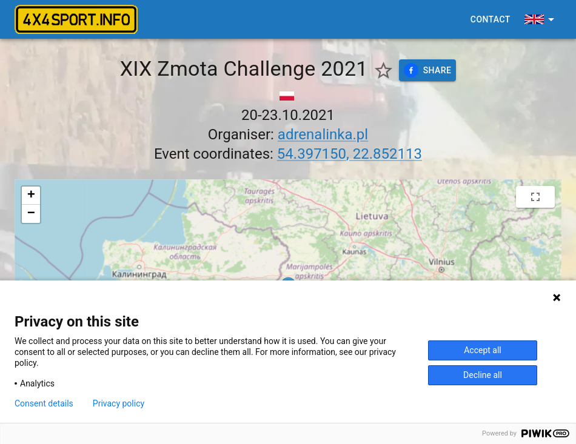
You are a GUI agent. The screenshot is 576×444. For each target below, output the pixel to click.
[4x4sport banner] (76, 19)
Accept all (482, 350)
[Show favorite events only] (383, 70)
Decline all (482, 375)
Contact (490, 19)
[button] (31, 196)
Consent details (44, 403)
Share (428, 70)
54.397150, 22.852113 (349, 153)
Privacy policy (118, 403)
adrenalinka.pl (323, 134)
